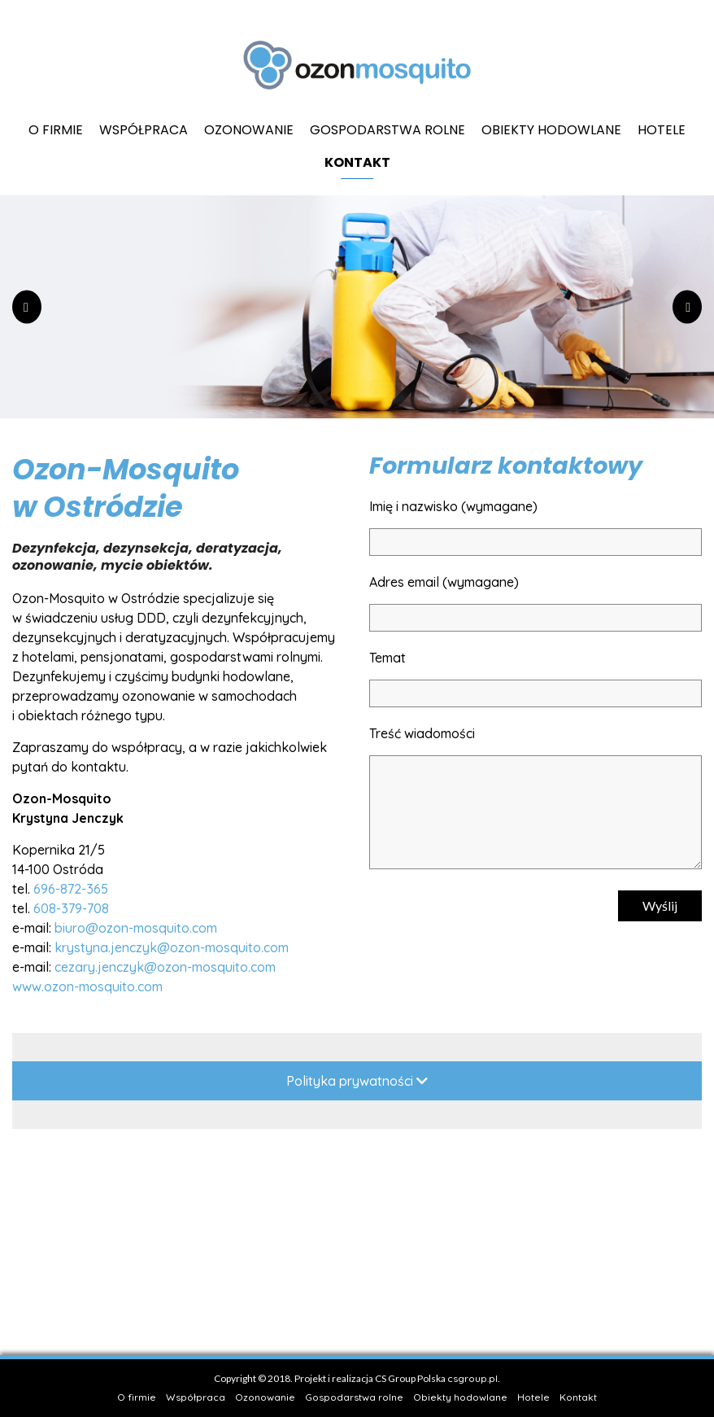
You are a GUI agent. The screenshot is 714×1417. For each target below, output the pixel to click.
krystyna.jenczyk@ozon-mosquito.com (171, 947)
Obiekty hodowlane (551, 129)
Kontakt (357, 162)
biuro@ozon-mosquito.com (135, 928)
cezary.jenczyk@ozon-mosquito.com (165, 967)
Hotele (662, 129)
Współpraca (143, 129)
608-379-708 (71, 908)
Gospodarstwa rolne (387, 129)
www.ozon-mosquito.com (87, 986)
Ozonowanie (249, 129)
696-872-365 (70, 889)
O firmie (55, 129)
